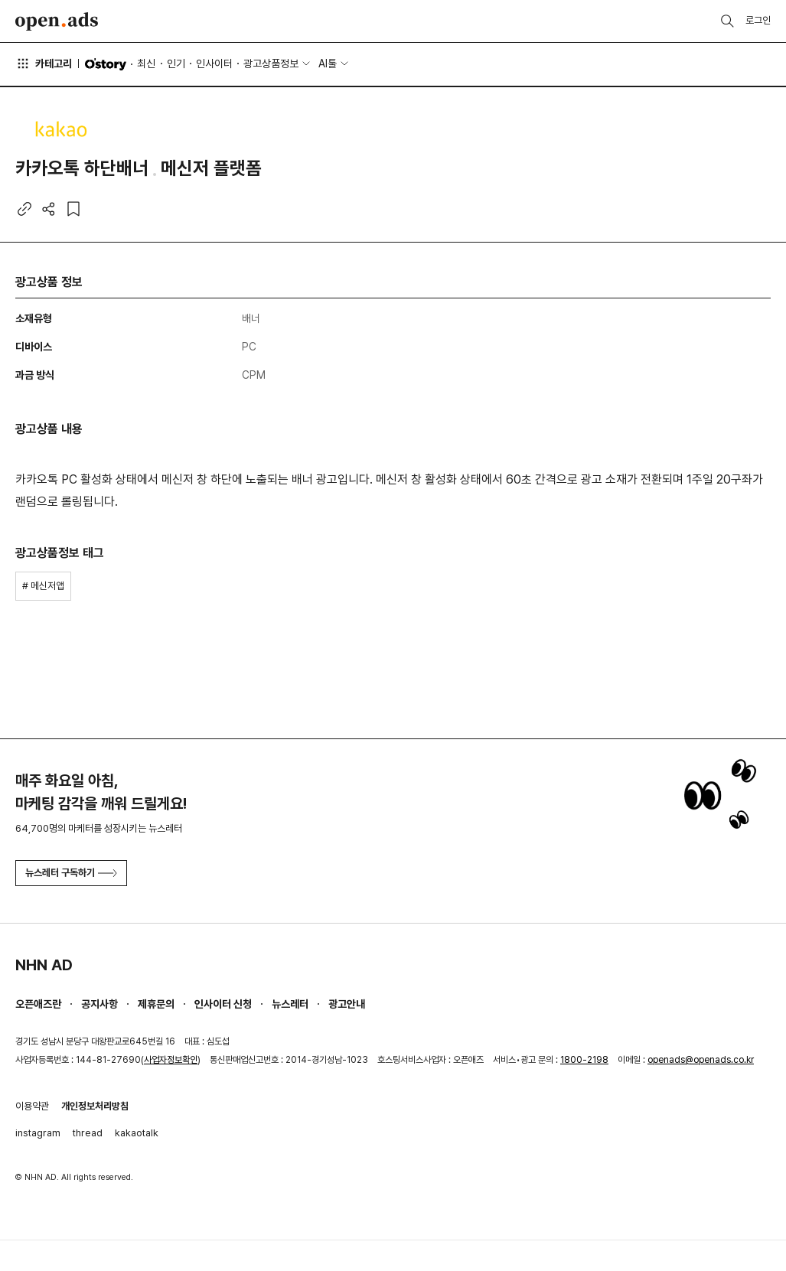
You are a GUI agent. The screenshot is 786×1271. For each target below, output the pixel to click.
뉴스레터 (290, 1004)
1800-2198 (584, 1059)
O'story (105, 64)
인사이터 (214, 63)
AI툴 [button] (327, 63)
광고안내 (346, 1004)
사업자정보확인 (170, 1059)
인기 (176, 63)
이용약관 (32, 1106)
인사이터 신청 (223, 1004)
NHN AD (44, 965)
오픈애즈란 (38, 1004)
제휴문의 (156, 1004)
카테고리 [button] (43, 63)
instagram (37, 1133)
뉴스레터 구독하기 (71, 872)
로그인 (758, 20)
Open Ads (56, 21)
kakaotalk (136, 1133)
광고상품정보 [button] (270, 63)
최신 (146, 63)
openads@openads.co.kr (700, 1059)
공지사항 (99, 1004)
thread (88, 1133)
